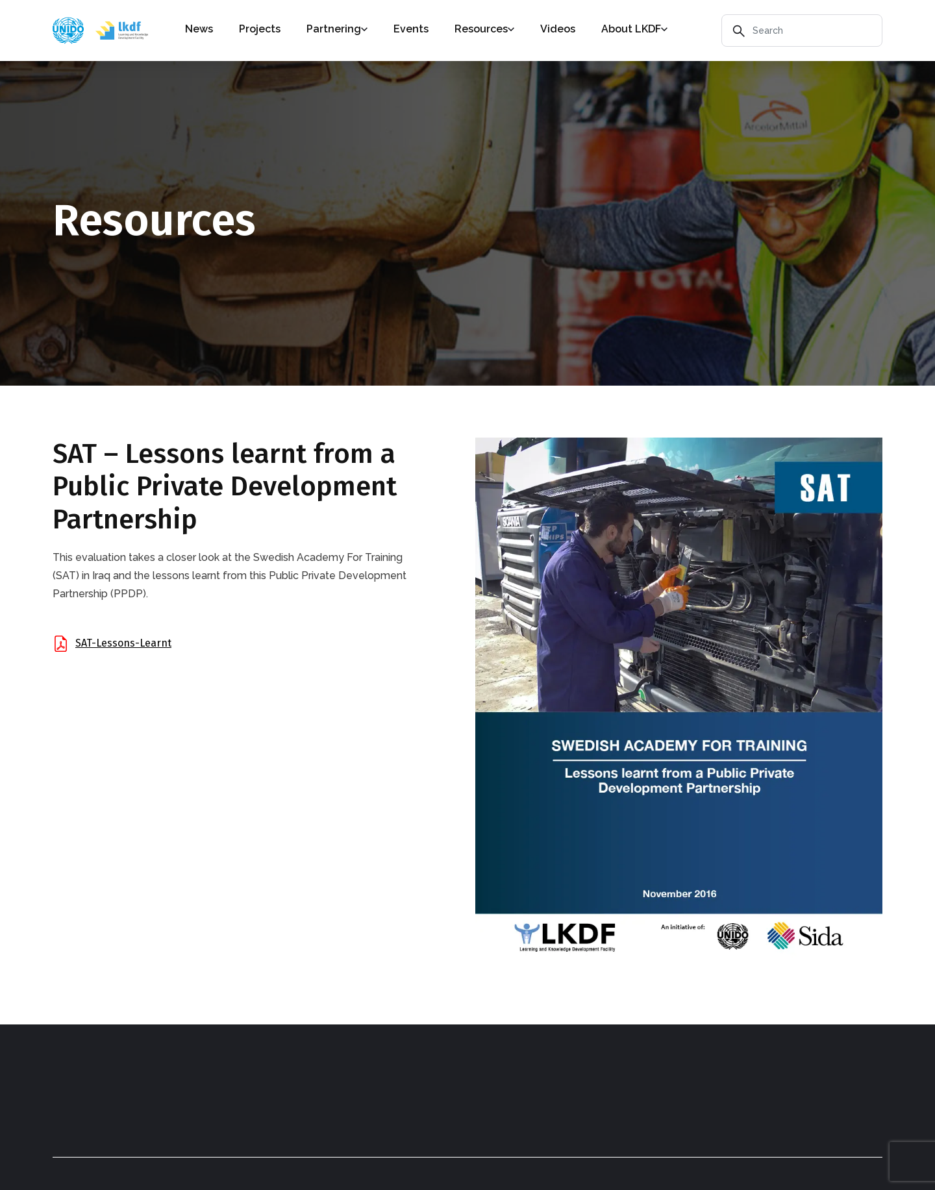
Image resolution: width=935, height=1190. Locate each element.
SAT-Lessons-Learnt (123, 643)
